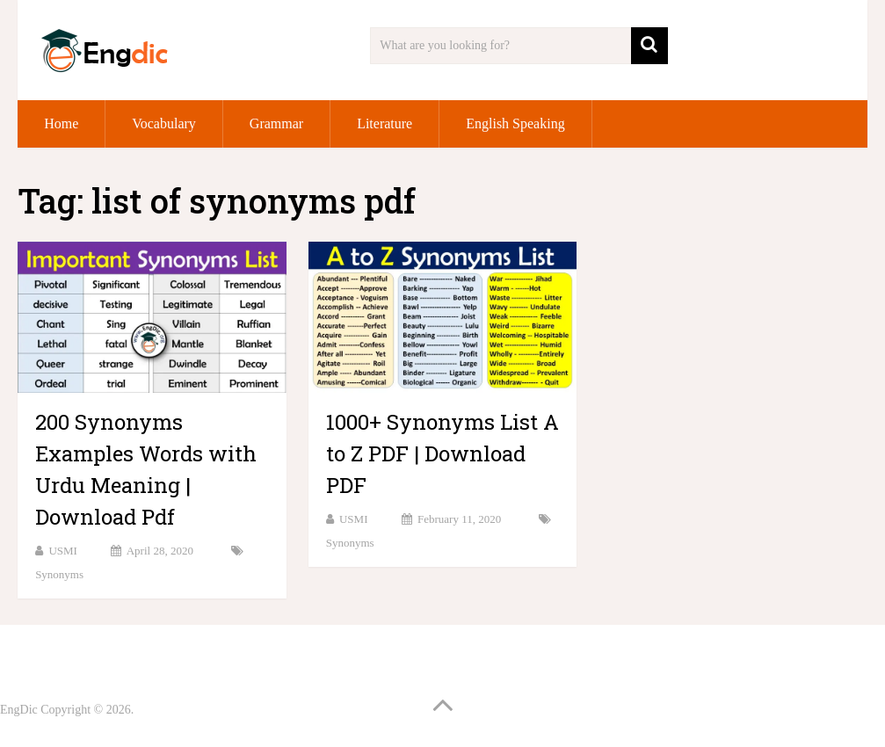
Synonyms (59, 574)
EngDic (19, 709)
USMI (62, 550)
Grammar (276, 123)
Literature (384, 123)
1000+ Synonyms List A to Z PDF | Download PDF (442, 453)
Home (61, 123)
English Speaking (515, 123)
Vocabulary (164, 123)
